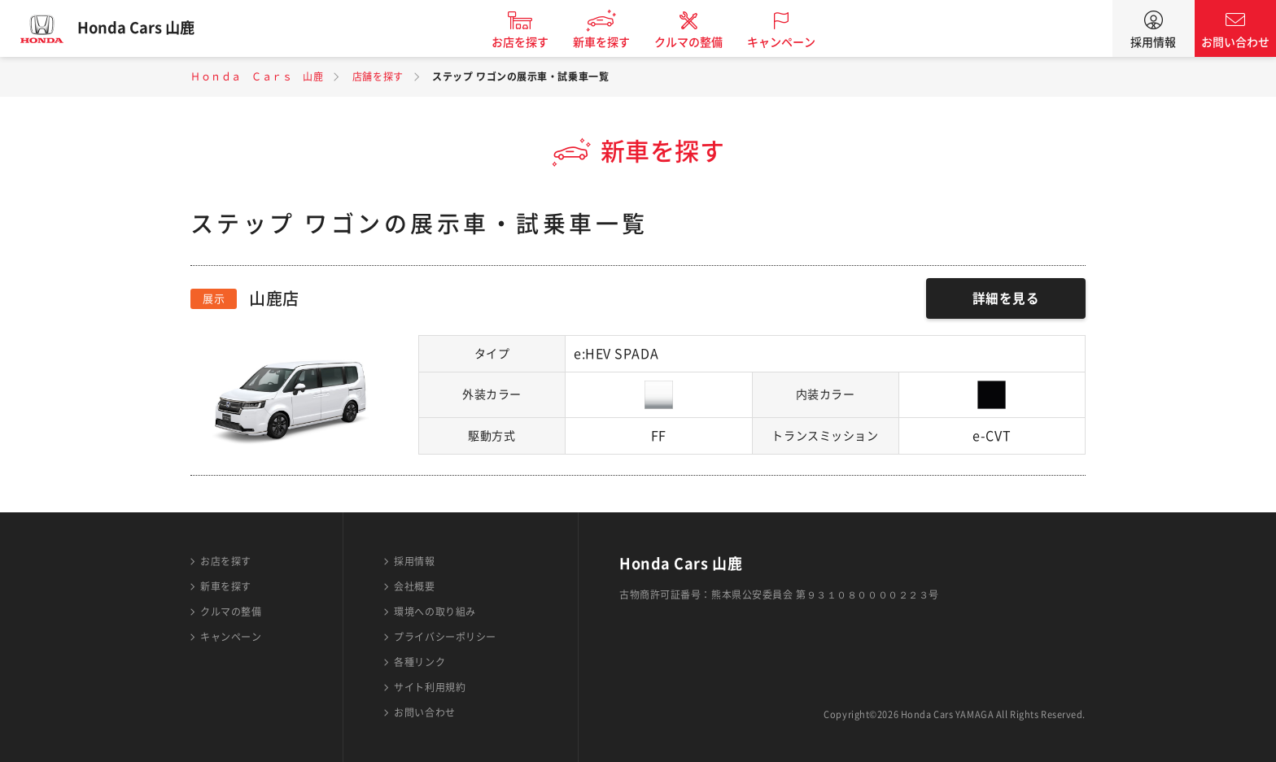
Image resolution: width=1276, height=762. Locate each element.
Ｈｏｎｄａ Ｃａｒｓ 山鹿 (256, 76)
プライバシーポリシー (445, 637)
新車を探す (607, 42)
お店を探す (526, 42)
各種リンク (419, 662)
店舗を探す (378, 76)
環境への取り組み (434, 611)
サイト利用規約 (429, 687)
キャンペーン (788, 42)
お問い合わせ (1235, 42)
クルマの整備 (695, 42)
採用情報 (1153, 42)
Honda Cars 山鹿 (142, 28)
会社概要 (414, 586)
